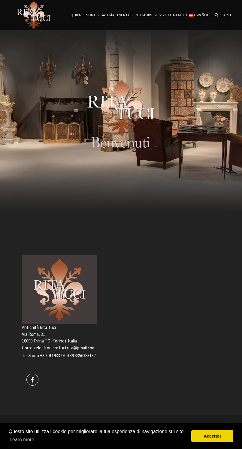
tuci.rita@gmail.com (77, 348)
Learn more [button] (22, 439)
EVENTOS (125, 15)
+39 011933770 (53, 355)
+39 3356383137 (81, 355)
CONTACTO (177, 15)
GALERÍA (108, 15)
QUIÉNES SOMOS (85, 15)
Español (199, 15)
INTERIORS (143, 15)
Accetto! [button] (212, 436)
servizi (160, 15)
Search (224, 15)
